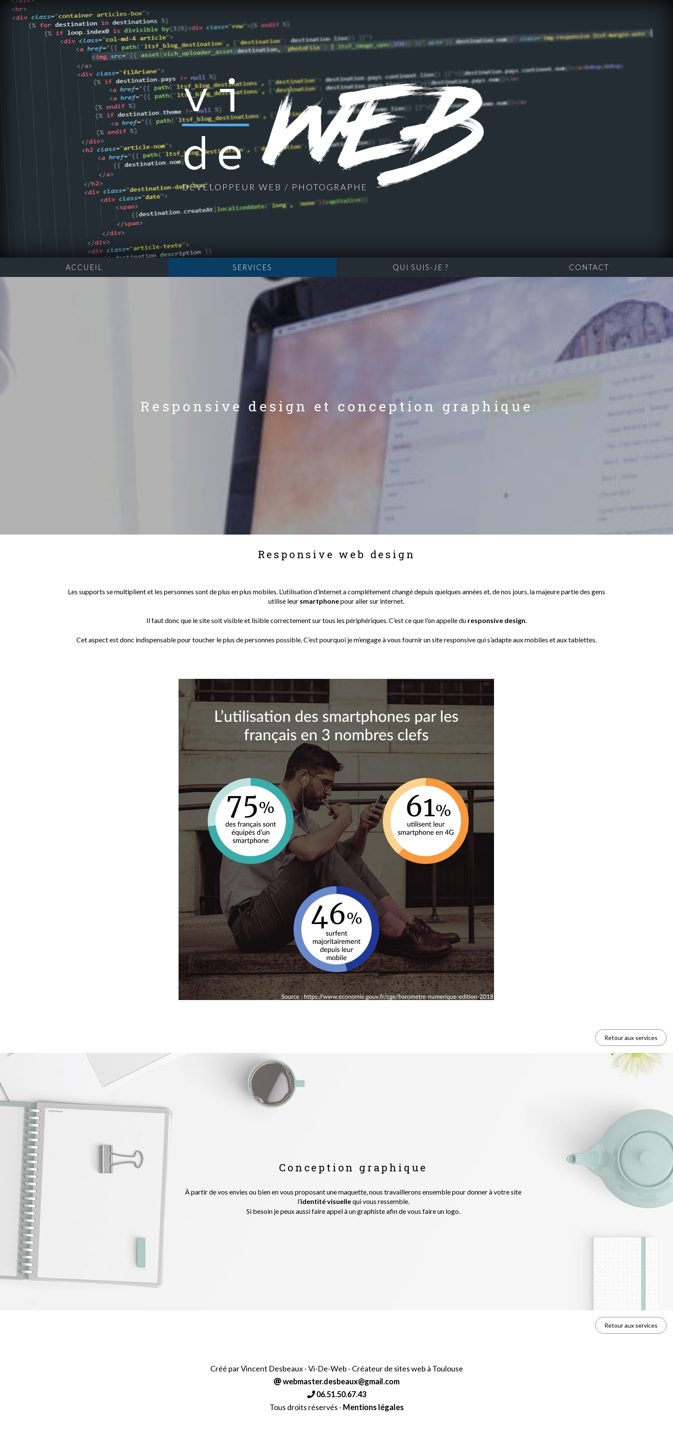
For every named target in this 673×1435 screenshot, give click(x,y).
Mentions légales (373, 1407)
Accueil (84, 267)
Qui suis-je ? (421, 267)
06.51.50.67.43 (336, 1394)
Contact (589, 267)
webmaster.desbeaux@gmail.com (337, 1381)
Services (252, 267)
